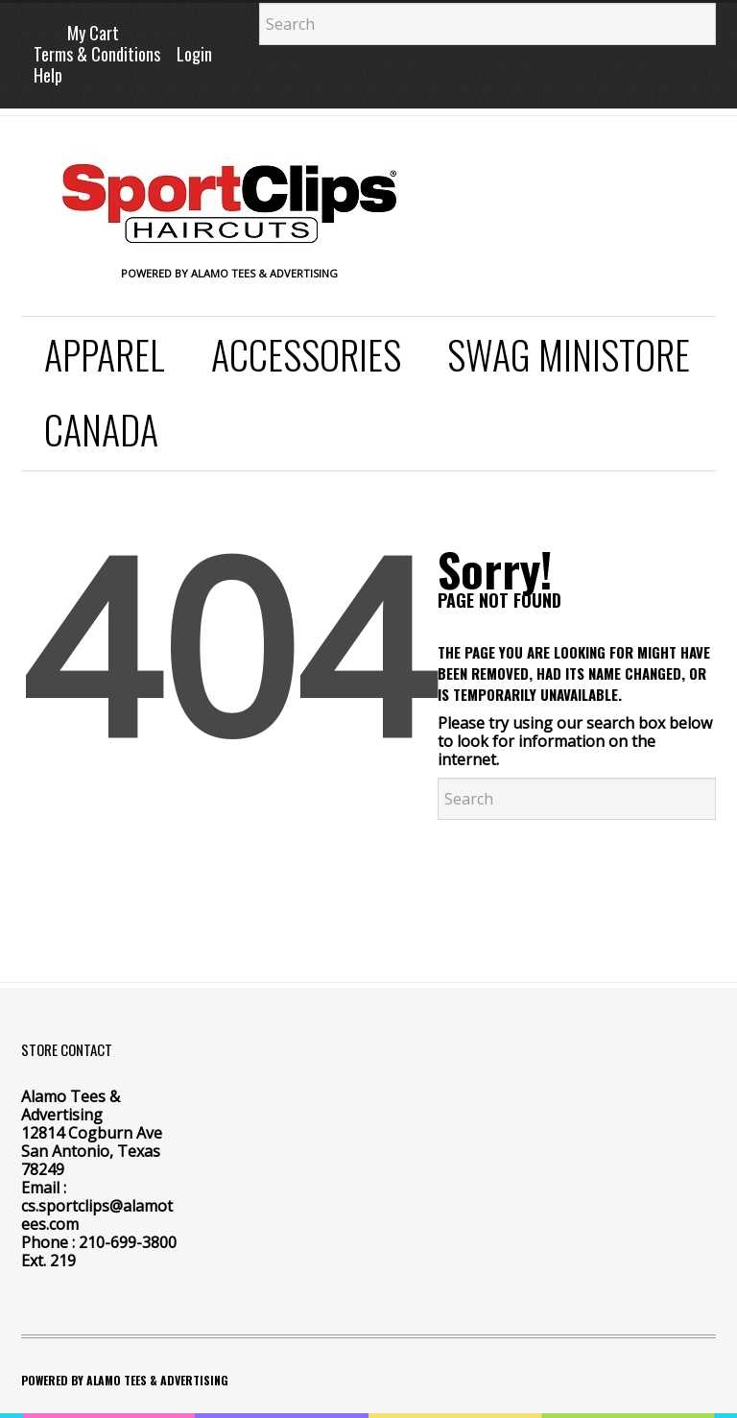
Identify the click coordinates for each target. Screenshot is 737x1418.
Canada (101, 429)
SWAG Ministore (568, 354)
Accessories (306, 354)
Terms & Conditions (97, 53)
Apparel (104, 354)
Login (194, 53)
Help (48, 74)
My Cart (93, 32)
